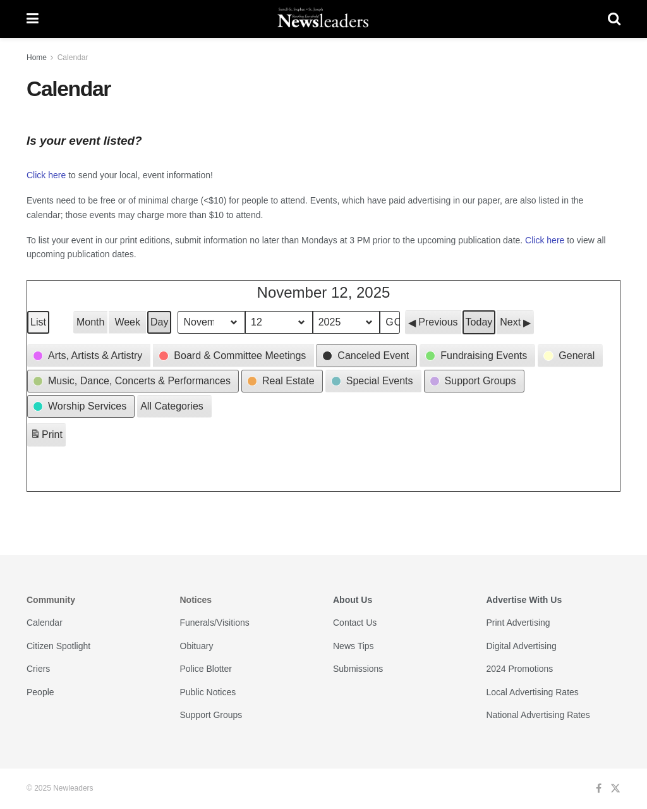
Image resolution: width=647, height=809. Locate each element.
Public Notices (208, 692)
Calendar (72, 57)
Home (37, 57)
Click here (46, 175)
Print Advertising (518, 622)
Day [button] (159, 322)
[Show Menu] (33, 19)
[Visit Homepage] (323, 19)
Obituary (197, 646)
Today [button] (479, 322)
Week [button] (127, 322)
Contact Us (355, 622)
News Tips (353, 646)
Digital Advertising (522, 646)
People (40, 692)
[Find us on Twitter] (615, 788)
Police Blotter (206, 669)
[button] (433, 322)
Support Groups (211, 715)
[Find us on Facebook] (599, 788)
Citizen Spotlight (58, 646)
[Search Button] (614, 19)
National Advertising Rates (538, 715)
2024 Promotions (520, 669)
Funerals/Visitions (215, 622)
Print (46, 436)
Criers (38, 669)
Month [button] (90, 322)
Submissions (358, 669)
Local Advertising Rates (533, 692)
